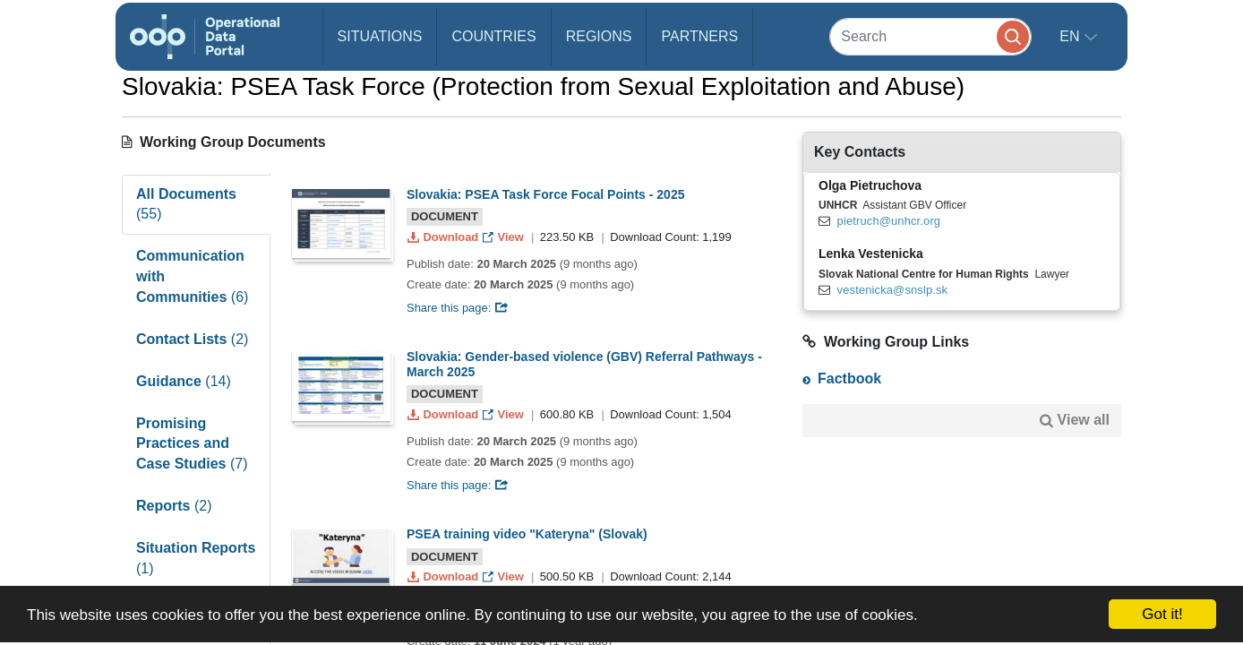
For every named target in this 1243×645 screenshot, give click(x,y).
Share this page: (458, 307)
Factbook (849, 378)
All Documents (186, 204)
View (505, 237)
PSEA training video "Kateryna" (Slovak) (527, 534)
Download (444, 237)
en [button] (1071, 36)
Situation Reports (195, 558)
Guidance (183, 381)
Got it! (1162, 614)
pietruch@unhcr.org (889, 221)
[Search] (930, 36)
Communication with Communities (192, 276)
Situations (380, 36)
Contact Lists (192, 339)
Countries (493, 36)
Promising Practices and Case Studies (192, 444)
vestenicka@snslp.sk (892, 290)
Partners (699, 36)
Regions (599, 36)
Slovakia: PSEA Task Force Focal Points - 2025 (545, 194)
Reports (173, 505)
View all (1084, 419)
